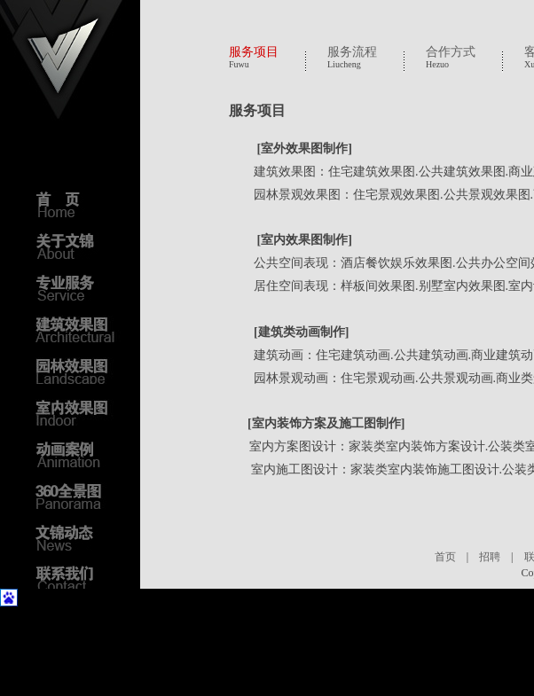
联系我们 (79, 579)
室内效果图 (79, 412)
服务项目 (254, 52)
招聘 (489, 557)
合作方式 (450, 52)
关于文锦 (79, 245)
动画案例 (79, 454)
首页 (445, 557)
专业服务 (79, 287)
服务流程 (352, 52)
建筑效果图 (79, 329)
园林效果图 (79, 370)
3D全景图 (79, 495)
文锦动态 (79, 537)
